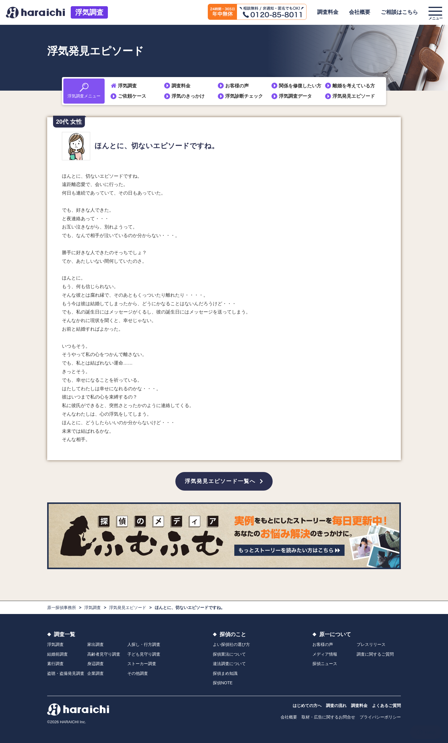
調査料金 (327, 12)
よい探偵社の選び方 (231, 644)
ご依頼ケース (132, 96)
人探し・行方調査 (143, 644)
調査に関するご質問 (375, 654)
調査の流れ (336, 705)
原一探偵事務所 (61, 607)
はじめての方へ (307, 705)
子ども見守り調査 (143, 654)
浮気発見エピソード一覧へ (220, 481)
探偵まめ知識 (225, 673)
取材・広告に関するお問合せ (328, 717)
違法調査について (229, 663)
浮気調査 (89, 12)
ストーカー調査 (141, 663)
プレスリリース (371, 644)
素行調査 (55, 663)
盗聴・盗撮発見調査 (65, 673)
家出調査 (95, 644)
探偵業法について (229, 654)
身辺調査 (95, 663)
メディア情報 (324, 654)
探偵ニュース (324, 663)
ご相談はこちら (399, 12)
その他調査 (137, 673)
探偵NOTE (223, 682)
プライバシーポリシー (380, 717)
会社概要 (359, 12)
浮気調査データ (295, 96)
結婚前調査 (57, 654)
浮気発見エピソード (353, 96)
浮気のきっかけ (188, 96)
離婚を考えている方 (353, 85)
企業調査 (95, 673)
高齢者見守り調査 (103, 654)
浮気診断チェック (244, 96)
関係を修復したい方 (300, 85)
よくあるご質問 (386, 705)
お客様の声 (237, 85)
